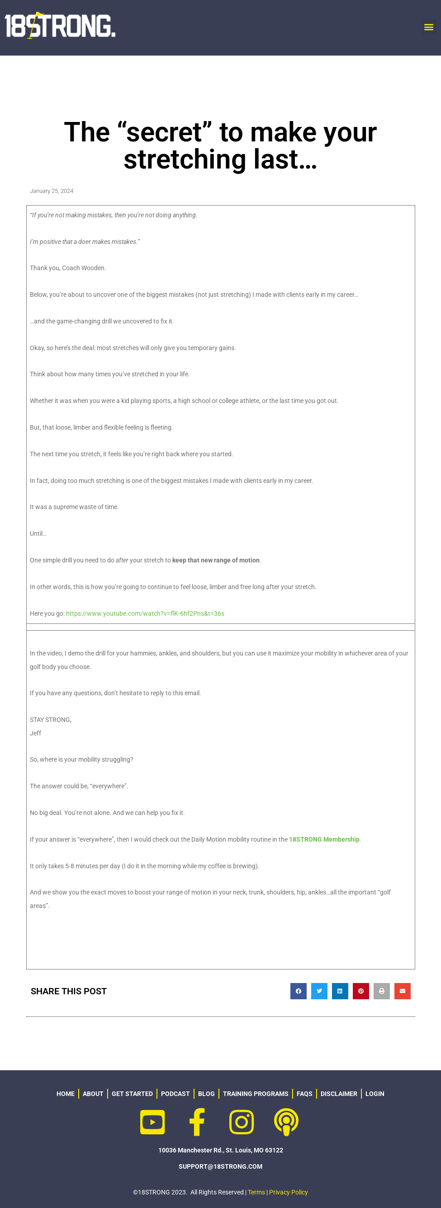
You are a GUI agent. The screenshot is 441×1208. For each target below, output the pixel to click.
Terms (256, 1192)
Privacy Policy (288, 1192)
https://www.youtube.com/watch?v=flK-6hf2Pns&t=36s (145, 613)
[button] (429, 26)
